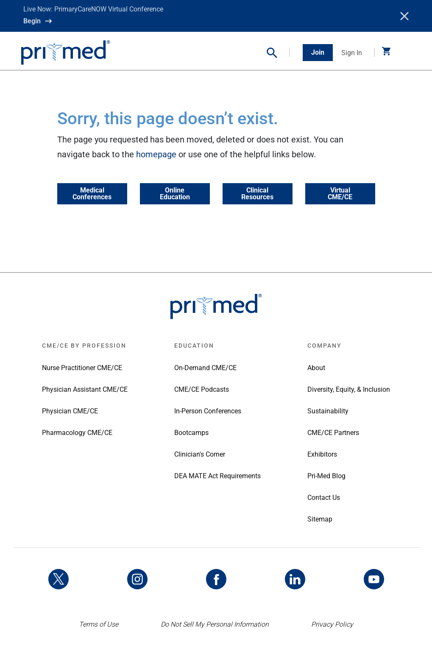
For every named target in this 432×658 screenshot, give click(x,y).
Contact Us (323, 498)
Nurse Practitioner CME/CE (82, 368)
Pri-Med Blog (326, 476)
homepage (156, 154)
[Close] (404, 16)
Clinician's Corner (199, 454)
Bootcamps (191, 433)
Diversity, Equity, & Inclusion (348, 389)
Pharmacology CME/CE (77, 433)
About (316, 368)
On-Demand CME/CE (205, 368)
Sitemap (319, 519)
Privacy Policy (332, 624)
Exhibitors (322, 454)
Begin (32, 21)
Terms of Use (98, 624)
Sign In (351, 53)
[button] (278, 52)
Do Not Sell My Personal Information (215, 624)
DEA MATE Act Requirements (217, 476)
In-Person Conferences (207, 411)
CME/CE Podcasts (201, 389)
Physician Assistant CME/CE (85, 389)
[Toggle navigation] (404, 52)
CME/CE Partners (333, 433)
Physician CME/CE (70, 411)
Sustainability (327, 411)
